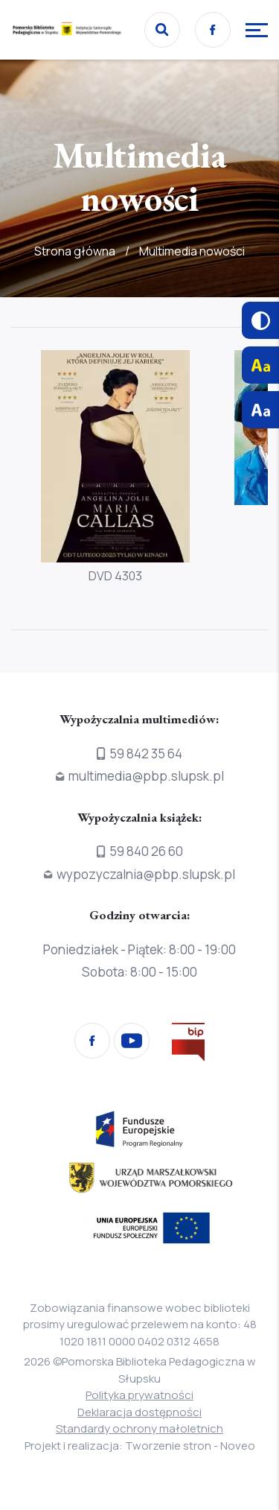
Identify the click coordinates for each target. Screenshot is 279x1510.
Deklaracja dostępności (139, 1412)
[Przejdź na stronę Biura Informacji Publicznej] (188, 1045)
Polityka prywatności (139, 1395)
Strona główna (74, 251)
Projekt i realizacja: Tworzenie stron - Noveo (140, 1445)
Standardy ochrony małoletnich (139, 1428)
